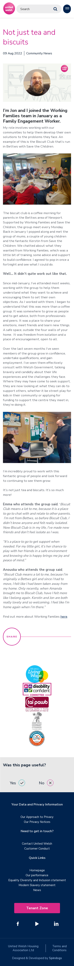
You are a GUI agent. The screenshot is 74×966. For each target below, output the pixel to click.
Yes (17, 783)
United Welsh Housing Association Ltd (23, 948)
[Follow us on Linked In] (56, 923)
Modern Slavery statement (37, 885)
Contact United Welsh (37, 844)
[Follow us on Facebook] (17, 923)
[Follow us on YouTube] (37, 923)
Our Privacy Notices (37, 822)
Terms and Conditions (59, 948)
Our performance (37, 875)
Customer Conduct (37, 849)
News (37, 890)
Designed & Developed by (37, 958)
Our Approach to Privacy (37, 817)
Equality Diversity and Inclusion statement (37, 880)
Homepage (37, 870)
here (63, 616)
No (46, 783)
